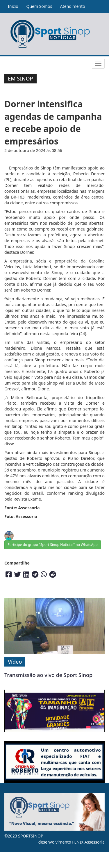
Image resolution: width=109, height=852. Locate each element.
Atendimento (72, 6)
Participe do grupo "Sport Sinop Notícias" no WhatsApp (53, 544)
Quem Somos (39, 6)
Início (13, 6)
